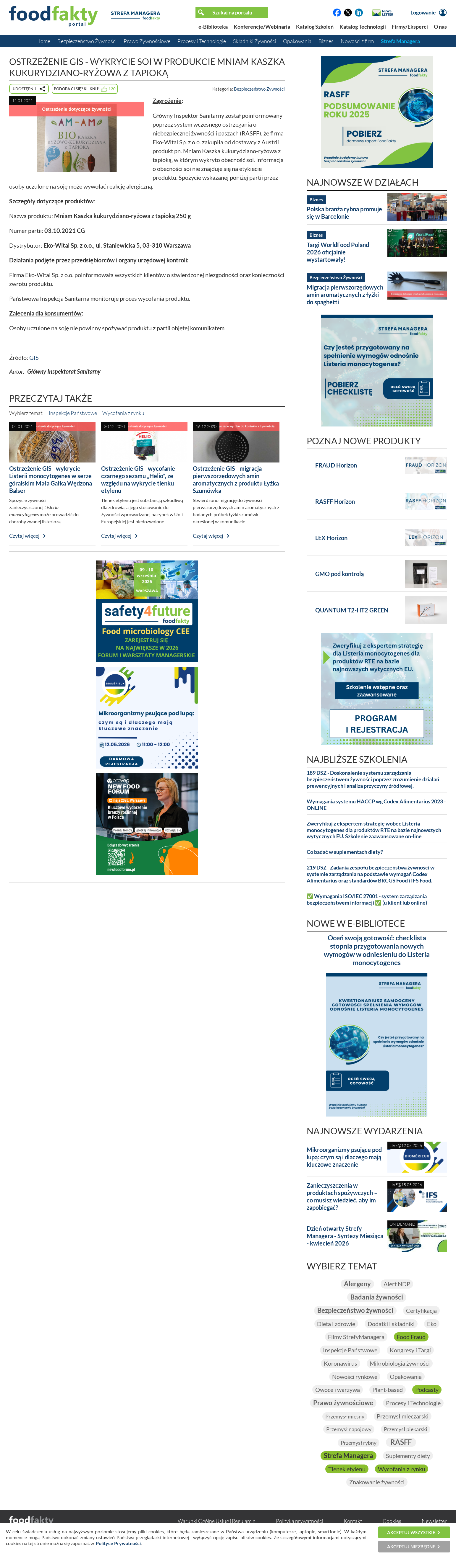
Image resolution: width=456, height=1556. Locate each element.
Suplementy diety (408, 1455)
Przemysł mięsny (344, 1416)
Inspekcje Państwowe (73, 413)
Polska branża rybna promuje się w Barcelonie (344, 212)
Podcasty (427, 1389)
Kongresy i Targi (410, 1350)
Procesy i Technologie (201, 41)
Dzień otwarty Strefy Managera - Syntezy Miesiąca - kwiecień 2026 (345, 1236)
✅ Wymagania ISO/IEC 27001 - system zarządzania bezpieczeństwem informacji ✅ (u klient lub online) (367, 899)
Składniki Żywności (254, 41)
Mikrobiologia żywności (400, 1363)
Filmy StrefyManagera (356, 1337)
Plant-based (387, 1389)
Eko (431, 1323)
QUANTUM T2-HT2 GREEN (351, 610)
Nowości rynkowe (354, 1376)
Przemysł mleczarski (402, 1416)
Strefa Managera (400, 41)
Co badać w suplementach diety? (345, 852)
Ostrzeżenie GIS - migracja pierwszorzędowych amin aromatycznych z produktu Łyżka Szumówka (236, 479)
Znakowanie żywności (377, 1482)
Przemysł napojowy (348, 1429)
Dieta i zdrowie (336, 1323)
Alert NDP (397, 1283)
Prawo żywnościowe (343, 1403)
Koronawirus (340, 1363)
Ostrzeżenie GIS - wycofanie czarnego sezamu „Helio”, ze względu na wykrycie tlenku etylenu (138, 479)
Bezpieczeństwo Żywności (87, 41)
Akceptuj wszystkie (411, 1532)
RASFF (401, 1442)
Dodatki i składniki (391, 1323)
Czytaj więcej (24, 535)
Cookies (392, 1521)
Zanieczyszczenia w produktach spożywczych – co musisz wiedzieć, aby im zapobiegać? (342, 1196)
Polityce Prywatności (118, 1543)
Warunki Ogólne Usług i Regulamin (217, 1521)
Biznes (326, 41)
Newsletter (434, 1521)
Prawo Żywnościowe (147, 41)
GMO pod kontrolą (339, 573)
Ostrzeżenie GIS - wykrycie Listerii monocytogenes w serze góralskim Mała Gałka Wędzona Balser (50, 479)
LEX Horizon (331, 537)
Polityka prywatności (299, 1521)
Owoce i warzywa (337, 1389)
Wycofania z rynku (123, 413)
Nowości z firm (357, 41)
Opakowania (297, 41)
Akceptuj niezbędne (411, 1546)
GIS (34, 357)
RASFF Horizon (335, 501)
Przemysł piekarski (405, 1429)
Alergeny (357, 1284)
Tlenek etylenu (347, 1468)
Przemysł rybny (358, 1443)
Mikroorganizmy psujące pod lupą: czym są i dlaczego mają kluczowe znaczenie (344, 1157)
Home (43, 41)
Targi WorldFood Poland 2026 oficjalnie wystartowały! (338, 252)
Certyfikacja (421, 1310)
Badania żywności (376, 1297)
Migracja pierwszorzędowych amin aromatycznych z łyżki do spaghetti (345, 294)
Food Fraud (411, 1337)
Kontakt (353, 1521)
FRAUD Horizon (336, 465)
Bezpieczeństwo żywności (355, 1310)
